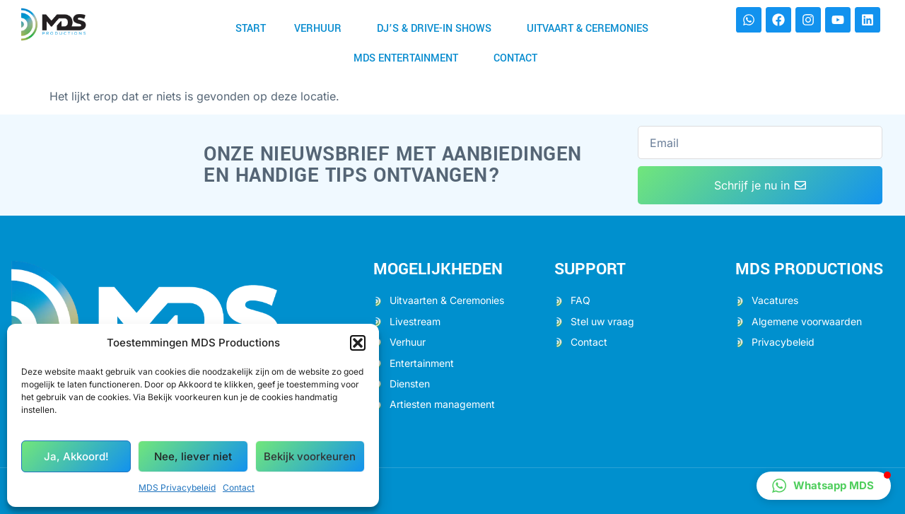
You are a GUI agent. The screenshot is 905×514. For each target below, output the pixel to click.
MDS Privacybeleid (177, 487)
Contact (239, 487)
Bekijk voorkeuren (310, 456)
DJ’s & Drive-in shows (437, 28)
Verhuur (321, 28)
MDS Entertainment (409, 58)
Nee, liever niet (193, 456)
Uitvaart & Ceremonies (591, 28)
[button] (358, 343)
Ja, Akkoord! (76, 456)
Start (250, 28)
